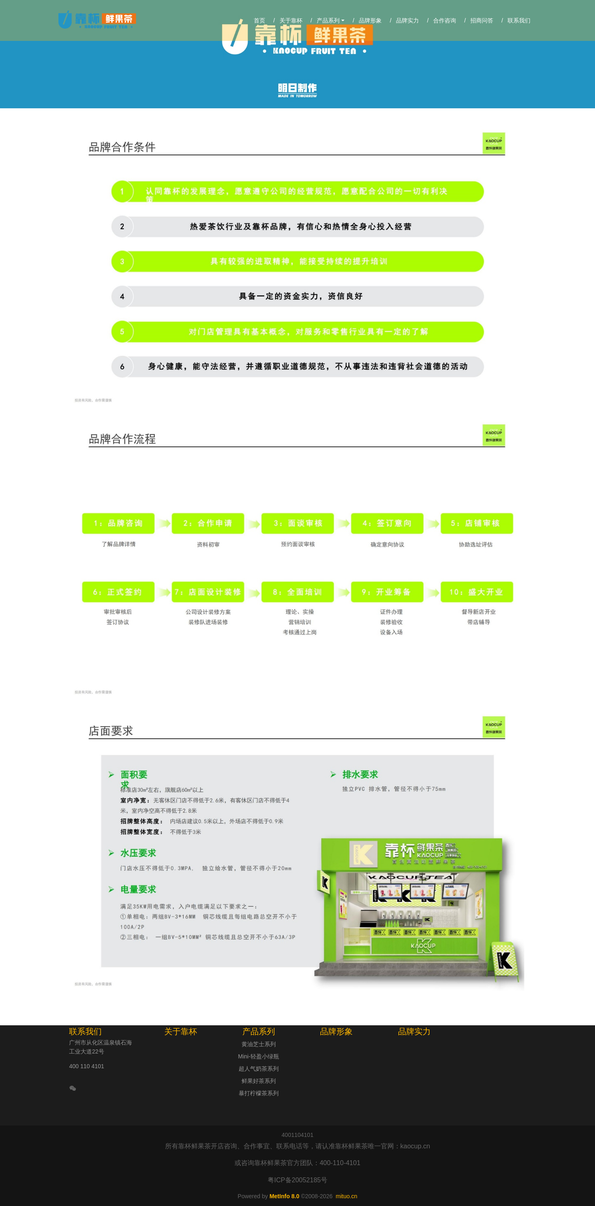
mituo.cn (346, 1196)
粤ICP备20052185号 (297, 1180)
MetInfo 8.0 (284, 1196)
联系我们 (85, 1031)
